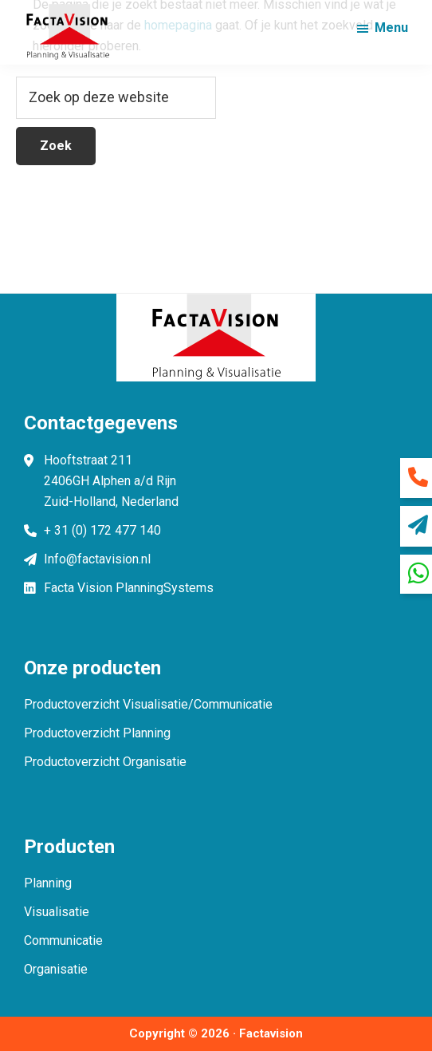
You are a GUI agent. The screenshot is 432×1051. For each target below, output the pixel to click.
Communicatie (63, 940)
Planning (48, 883)
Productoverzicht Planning (97, 733)
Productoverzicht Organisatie (105, 761)
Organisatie (56, 969)
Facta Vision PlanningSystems (129, 587)
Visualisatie (56, 911)
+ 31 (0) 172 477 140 (102, 530)
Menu (391, 27)
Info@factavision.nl (97, 559)
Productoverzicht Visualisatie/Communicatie (148, 704)
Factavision (271, 1033)
